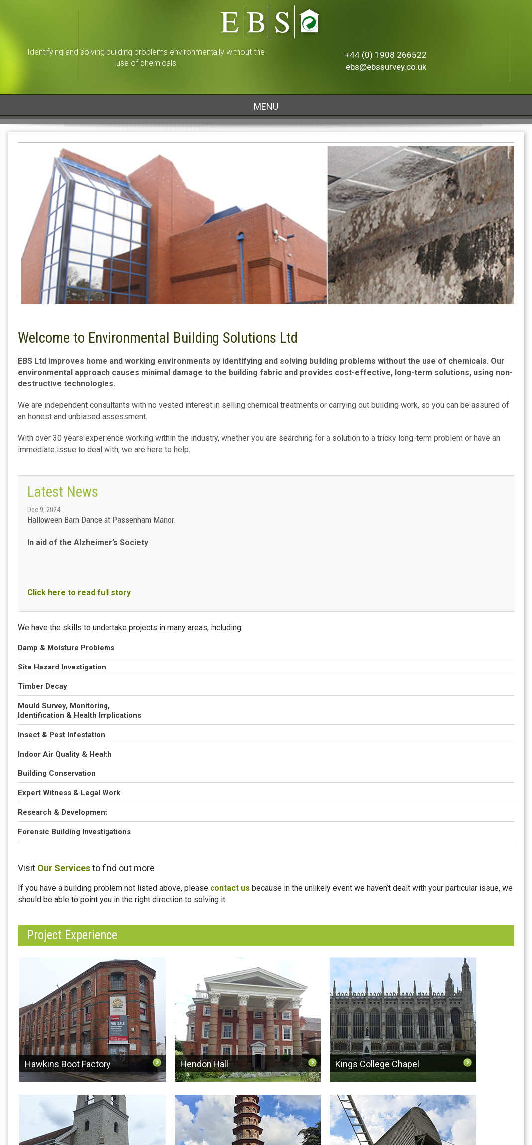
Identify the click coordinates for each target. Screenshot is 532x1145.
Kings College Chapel (377, 1064)
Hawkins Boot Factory (68, 1064)
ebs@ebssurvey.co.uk (386, 67)
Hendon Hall (204, 1064)
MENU (266, 106)
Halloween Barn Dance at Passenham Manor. (101, 520)
